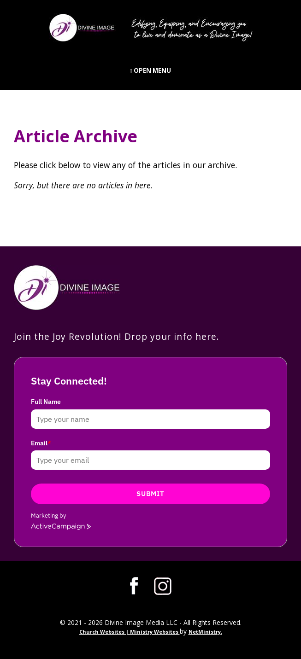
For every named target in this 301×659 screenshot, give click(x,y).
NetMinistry (205, 631)
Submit (150, 493)
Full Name (46, 401)
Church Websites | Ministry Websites (129, 631)
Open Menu (150, 70)
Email (41, 443)
